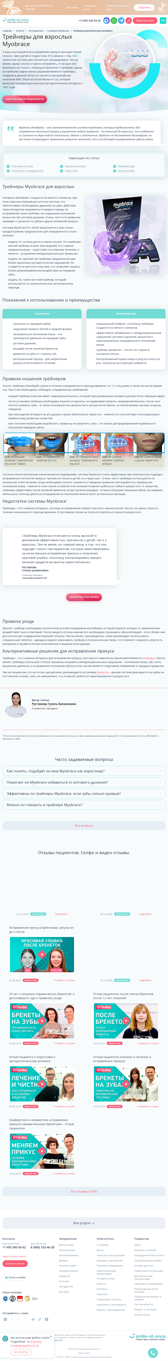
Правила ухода (126, 166)
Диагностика (66, 1244)
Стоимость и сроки (64, 980)
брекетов (103, 672)
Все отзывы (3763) (84, 1191)
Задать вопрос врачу (14, 1256)
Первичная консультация (148, 1270)
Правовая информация (110, 1265)
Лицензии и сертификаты (111, 1304)
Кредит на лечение (145, 1309)
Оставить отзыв (106, 1278)
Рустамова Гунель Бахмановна (54, 704)
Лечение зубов (67, 1265)
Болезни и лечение (145, 1250)
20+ (35, 1298)
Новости (101, 1283)
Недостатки (71, 170)
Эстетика (64, 1281)
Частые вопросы (143, 1304)
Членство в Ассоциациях (111, 1255)
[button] (42, 954)
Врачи (100, 1250)
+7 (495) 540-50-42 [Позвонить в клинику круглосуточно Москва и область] (89, 21)
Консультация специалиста (25, 99)
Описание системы (22, 166)
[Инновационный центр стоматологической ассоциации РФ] (5, 1299)
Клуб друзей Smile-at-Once (149, 1255)
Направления (68, 1238)
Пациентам (141, 1238)
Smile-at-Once (105, 1238)
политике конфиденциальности (26, 1343)
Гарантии (102, 1294)
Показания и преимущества (27, 170)
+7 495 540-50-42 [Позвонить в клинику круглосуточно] (14, 1247)
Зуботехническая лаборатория (106, 1272)
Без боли (64, 1291)
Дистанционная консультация (143, 1277)
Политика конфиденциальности (84, 1348)
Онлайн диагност (144, 1265)
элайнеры (148, 658)
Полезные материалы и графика (147, 1298)
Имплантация (67, 1250)
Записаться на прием (84, 596)
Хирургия (64, 1276)
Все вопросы (84, 826)
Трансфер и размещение (148, 1283)
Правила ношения (75, 166)
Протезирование (68, 1255)
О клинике (102, 1244)
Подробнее (61, 914)
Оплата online (142, 1314)
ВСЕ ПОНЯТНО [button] (21, 1352)
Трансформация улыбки (148, 1260)
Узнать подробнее (136, 7)
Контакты (102, 1289)
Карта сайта (84, 1353)
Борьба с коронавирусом (111, 1309)
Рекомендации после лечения (146, 1290)
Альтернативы (126, 170)
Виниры (63, 1260)
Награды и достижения (110, 1260)
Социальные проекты (109, 1299)
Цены (137, 1244)
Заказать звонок (15, 1263)
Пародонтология (68, 1270)
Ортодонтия (66, 1286)
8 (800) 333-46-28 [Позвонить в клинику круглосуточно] (42, 1247)
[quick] (153, 1352)
